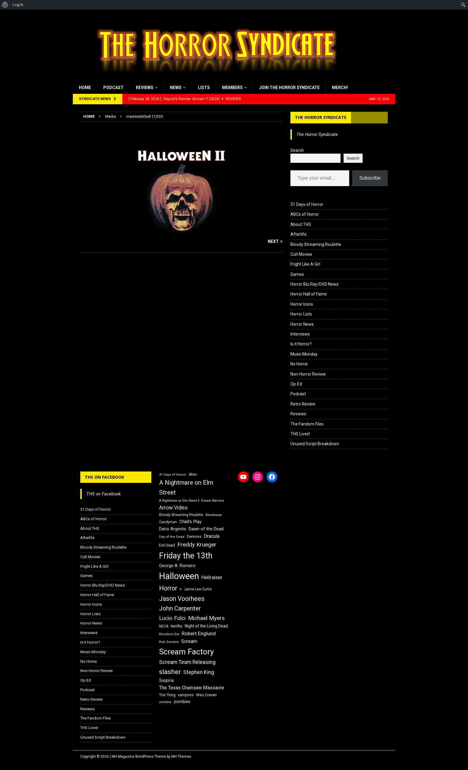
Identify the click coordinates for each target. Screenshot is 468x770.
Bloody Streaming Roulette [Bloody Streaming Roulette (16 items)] (181, 515)
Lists (204, 87)
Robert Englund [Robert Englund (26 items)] (199, 633)
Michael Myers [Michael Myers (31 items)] (206, 618)
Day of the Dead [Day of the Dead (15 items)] (171, 537)
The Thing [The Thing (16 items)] (167, 695)
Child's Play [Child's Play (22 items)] (190, 521)
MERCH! (340, 87)
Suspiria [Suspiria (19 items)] (166, 680)
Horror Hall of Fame (308, 294)
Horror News (302, 324)
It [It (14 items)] (180, 589)
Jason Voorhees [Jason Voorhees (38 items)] (181, 598)
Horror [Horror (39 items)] (168, 588)
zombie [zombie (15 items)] (165, 702)
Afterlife (298, 234)
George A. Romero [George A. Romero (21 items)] (177, 565)
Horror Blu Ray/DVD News (314, 284)
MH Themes (181, 756)
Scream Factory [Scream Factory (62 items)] (186, 651)
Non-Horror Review (308, 374)
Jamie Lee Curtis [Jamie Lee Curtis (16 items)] (198, 589)
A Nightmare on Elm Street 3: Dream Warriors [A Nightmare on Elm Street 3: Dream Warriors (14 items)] (191, 501)
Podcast (113, 87)
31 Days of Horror (306, 204)
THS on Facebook (104, 477)
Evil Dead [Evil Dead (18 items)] (167, 545)
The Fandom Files (307, 424)
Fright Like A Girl (305, 264)
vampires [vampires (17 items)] (186, 695)
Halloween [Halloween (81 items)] (179, 576)
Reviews (144, 87)
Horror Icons (301, 304)
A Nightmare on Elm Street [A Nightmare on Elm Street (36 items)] (186, 487)
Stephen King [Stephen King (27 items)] (198, 672)
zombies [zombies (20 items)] (182, 701)
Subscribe (370, 177)
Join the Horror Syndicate (289, 87)
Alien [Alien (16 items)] (193, 474)
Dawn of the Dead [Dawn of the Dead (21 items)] (206, 529)
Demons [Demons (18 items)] (194, 536)
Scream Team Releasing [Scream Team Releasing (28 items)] (187, 662)
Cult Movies (301, 254)
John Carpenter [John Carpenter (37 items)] (180, 608)
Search (297, 150)
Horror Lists (301, 314)
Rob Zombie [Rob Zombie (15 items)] (169, 642)
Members (232, 87)
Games (297, 274)
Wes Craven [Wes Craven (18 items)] (206, 695)
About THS (300, 224)
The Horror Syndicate (321, 117)
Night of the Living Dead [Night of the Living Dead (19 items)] (206, 626)
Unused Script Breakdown (314, 443)
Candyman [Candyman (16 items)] (168, 522)
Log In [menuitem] (18, 4)
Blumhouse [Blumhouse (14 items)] (214, 515)
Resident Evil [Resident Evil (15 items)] (169, 634)
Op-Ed (296, 384)
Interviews (300, 334)
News (175, 87)
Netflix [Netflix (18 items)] (176, 626)
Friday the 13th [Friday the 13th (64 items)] (186, 556)
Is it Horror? (301, 344)
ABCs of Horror (304, 214)
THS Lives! (300, 433)
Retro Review (302, 404)
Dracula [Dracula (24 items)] (211, 536)
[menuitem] (5, 5)
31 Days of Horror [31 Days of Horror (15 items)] (172, 475)
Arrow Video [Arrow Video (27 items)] (173, 508)
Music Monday (304, 354)
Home (85, 87)
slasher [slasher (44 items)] (170, 672)
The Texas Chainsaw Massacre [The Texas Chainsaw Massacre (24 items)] (191, 688)
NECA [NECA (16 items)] (163, 626)
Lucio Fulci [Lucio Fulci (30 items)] (172, 618)
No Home (299, 364)
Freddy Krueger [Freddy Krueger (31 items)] (196, 544)
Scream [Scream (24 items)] (189, 641)
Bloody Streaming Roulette (315, 244)
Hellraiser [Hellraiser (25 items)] (211, 577)
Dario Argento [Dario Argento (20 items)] (172, 528)
